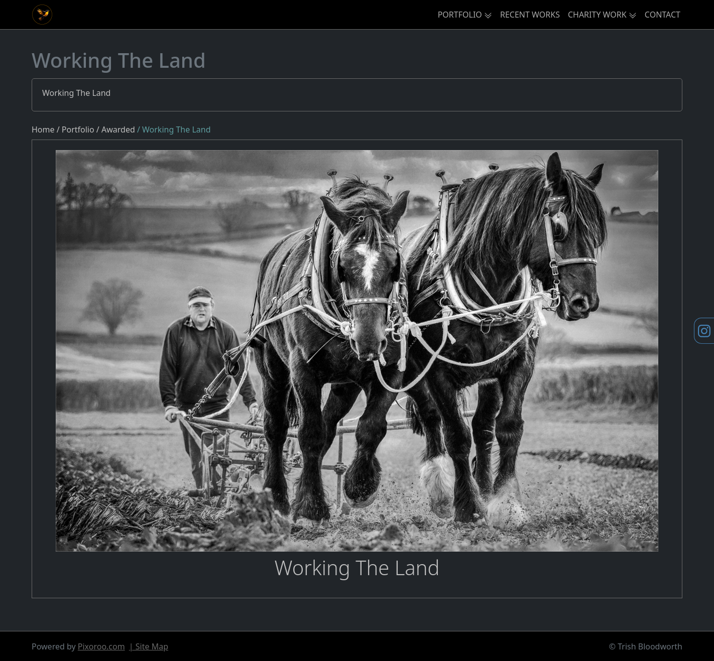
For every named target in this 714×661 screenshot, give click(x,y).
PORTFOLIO (460, 14)
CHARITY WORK (597, 14)
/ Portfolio (75, 129)
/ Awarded (116, 129)
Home (43, 129)
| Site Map (148, 646)
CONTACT (662, 14)
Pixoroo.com (101, 646)
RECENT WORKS (530, 14)
